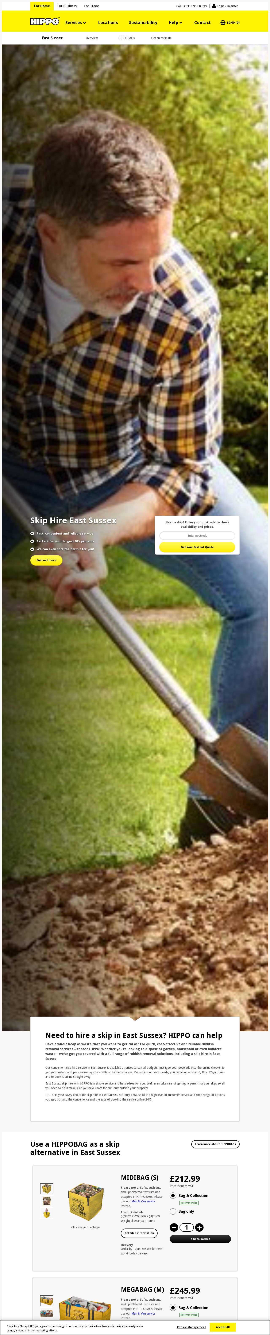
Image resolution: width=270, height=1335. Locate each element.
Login (227, 6)
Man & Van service (143, 1201)
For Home (42, 6)
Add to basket (200, 1239)
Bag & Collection (204, 1199)
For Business (67, 6)
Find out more (46, 560)
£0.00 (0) (233, 22)
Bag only (186, 1211)
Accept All (223, 1327)
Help (173, 22)
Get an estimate (161, 38)
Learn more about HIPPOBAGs (215, 1144)
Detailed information (139, 1233)
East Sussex (52, 38)
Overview (92, 38)
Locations (108, 22)
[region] (135, 1327)
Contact (202, 22)
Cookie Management (191, 1327)
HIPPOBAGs (126, 38)
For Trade (91, 6)
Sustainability (143, 22)
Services (73, 22)
